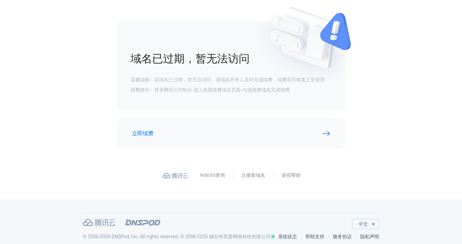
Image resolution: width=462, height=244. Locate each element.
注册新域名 (253, 175)
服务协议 (342, 236)
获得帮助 (291, 175)
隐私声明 (369, 236)
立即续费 (143, 133)
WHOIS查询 (212, 175)
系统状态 (284, 236)
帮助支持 (314, 236)
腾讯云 (99, 222)
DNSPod (142, 222)
